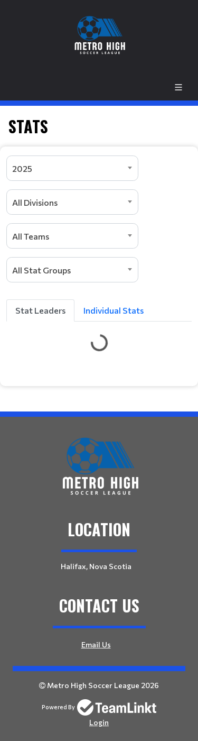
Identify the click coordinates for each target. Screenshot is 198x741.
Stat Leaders (40, 310)
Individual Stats (113, 310)
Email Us (96, 644)
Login (99, 722)
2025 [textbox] (22, 168)
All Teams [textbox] (30, 236)
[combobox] (72, 168)
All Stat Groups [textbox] (41, 270)
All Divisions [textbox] (35, 202)
